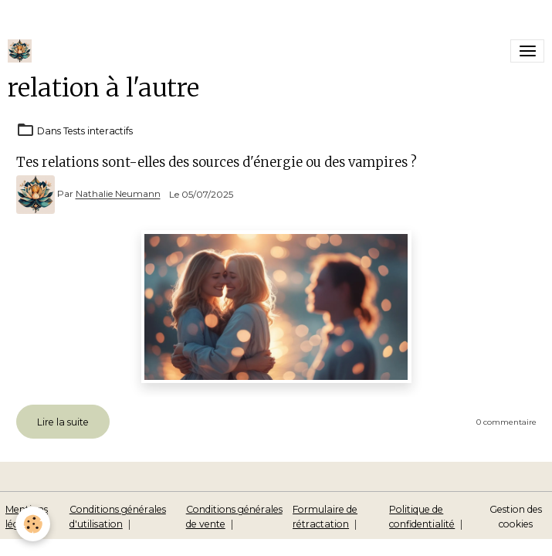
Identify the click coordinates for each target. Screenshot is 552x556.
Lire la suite (63, 422)
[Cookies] (32, 524)
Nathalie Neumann (118, 194)
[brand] (22, 51)
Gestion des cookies (515, 516)
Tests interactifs (98, 131)
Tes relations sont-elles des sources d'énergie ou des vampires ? (216, 162)
